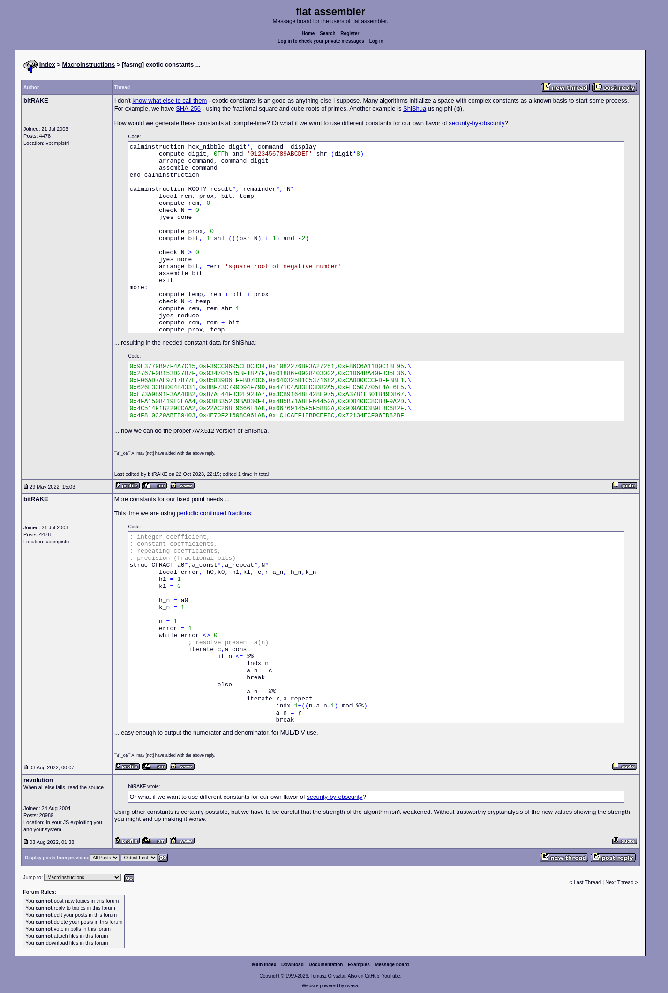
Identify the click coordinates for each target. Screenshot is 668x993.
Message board (392, 964)
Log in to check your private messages (321, 41)
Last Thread (587, 882)
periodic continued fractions (214, 513)
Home (308, 33)
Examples (359, 964)
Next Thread (620, 882)
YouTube (391, 975)
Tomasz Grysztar (327, 975)
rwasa (351, 985)
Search (327, 33)
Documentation (326, 964)
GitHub (372, 975)
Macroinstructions (88, 64)
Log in (376, 41)
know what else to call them (169, 100)
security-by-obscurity (476, 123)
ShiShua (414, 108)
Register (349, 33)
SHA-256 (188, 108)
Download (292, 964)
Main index (264, 964)
